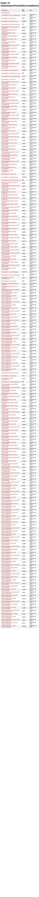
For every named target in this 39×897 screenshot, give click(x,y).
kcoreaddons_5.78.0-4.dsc (8, 79)
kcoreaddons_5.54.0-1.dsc (8, 18)
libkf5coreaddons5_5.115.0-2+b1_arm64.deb (8, 369)
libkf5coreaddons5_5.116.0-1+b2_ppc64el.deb (8, 599)
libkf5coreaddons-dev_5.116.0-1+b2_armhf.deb (9, 605)
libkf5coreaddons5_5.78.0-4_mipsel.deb (8, 168)
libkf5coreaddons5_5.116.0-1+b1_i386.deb (8, 543)
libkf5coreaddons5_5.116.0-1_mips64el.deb (8, 470)
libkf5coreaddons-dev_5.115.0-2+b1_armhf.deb (9, 317)
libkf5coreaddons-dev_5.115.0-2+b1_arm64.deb (9, 363)
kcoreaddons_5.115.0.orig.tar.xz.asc (11, 275)
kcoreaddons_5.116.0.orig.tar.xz (9, 372)
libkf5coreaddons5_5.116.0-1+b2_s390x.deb (8, 571)
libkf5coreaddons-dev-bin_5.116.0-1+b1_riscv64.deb (10, 519)
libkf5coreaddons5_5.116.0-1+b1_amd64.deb (8, 516)
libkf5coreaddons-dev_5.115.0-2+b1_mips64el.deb (9, 339)
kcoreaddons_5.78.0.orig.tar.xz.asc (10, 73)
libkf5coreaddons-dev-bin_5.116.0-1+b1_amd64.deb (10, 510)
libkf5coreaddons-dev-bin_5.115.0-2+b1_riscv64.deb (10, 354)
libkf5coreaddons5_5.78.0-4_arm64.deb (8, 146)
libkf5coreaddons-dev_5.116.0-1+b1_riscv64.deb (9, 522)
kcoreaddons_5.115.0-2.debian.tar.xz (7, 278)
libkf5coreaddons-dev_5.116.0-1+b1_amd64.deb (9, 513)
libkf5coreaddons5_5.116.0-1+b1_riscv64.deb (8, 525)
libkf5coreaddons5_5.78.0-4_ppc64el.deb (8, 113)
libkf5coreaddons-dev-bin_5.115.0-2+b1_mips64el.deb (10, 336)
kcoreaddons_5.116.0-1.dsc (8, 375)
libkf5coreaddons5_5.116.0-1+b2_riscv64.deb (8, 626)
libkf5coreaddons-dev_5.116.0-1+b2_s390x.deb (9, 568)
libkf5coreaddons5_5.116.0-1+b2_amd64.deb (8, 580)
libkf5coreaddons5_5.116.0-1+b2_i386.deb (8, 589)
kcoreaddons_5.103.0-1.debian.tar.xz (7, 171)
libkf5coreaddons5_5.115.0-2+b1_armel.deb (8, 333)
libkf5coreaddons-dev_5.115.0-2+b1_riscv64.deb (9, 357)
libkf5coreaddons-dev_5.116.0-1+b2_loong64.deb (9, 614)
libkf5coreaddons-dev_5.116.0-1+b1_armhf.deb (9, 495)
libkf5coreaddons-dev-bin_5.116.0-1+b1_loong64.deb (10, 528)
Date (30, 10)
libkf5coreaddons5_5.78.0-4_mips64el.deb (8, 158)
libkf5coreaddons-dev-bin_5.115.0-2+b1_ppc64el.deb (10, 290)
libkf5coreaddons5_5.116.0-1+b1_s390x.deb (8, 553)
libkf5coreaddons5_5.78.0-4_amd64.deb (8, 128)
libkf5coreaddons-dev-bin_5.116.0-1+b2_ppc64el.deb (10, 592)
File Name (4, 10)
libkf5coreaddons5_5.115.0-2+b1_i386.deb (8, 314)
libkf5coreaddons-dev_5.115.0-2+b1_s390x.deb (9, 348)
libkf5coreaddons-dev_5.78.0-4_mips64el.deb (9, 155)
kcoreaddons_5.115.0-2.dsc (8, 281)
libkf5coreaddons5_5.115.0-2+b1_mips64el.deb (8, 342)
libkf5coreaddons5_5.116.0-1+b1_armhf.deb (8, 498)
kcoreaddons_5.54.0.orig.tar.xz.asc (10, 24)
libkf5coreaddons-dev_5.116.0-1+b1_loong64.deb (9, 531)
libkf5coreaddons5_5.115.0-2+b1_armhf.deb (8, 323)
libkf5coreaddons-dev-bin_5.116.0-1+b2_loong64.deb (10, 611)
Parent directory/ (5, 12)
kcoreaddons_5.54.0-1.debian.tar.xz (10, 15)
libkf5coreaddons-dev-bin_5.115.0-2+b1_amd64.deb (10, 302)
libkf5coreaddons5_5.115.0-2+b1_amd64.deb (8, 305)
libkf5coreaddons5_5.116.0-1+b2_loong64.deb (8, 617)
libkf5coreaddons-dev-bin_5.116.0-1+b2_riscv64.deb (10, 620)
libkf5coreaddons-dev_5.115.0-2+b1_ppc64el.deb (9, 293)
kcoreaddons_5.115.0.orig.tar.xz (9, 271)
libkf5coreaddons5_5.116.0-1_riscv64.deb (8, 443)
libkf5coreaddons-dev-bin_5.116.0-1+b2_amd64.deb (10, 574)
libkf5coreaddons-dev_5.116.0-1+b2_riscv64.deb (9, 623)
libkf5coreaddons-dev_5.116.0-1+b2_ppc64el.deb (9, 595)
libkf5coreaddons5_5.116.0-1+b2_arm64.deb (8, 562)
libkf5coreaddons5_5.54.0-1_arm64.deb (8, 42)
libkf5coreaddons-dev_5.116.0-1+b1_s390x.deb (9, 550)
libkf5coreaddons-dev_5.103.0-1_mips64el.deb (9, 244)
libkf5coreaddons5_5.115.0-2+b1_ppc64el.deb (8, 296)
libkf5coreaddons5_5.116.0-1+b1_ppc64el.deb (8, 507)
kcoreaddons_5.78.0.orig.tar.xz (9, 70)
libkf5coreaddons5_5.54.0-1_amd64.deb (8, 52)
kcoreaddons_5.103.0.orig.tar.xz (9, 177)
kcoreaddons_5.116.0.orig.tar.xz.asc (11, 381)
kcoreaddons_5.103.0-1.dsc (8, 174)
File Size (23, 10)
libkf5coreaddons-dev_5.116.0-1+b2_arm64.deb (9, 559)
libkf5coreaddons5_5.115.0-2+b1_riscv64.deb (8, 360)
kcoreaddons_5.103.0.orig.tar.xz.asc (11, 180)
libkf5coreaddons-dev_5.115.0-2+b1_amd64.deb (9, 299)
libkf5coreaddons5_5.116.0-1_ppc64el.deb (8, 391)
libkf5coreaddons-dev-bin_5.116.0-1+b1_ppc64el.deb (10, 501)
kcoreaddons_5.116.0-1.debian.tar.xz (7, 378)
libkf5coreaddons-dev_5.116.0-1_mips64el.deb (9, 464)
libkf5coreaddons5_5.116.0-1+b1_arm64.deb (8, 488)
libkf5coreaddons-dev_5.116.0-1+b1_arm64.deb (9, 485)
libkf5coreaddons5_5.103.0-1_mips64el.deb (8, 256)
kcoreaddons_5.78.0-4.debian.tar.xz (10, 76)
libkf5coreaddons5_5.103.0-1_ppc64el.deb (8, 259)
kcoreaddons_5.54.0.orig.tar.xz (9, 21)
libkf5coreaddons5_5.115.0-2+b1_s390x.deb (8, 351)
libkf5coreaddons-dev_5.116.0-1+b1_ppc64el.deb (9, 504)
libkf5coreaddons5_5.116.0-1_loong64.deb (8, 479)
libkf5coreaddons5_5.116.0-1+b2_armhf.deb (8, 608)
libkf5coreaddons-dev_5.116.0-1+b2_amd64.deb (9, 577)
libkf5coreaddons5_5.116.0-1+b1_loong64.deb (8, 534)
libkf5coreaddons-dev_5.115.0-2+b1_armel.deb (9, 327)
